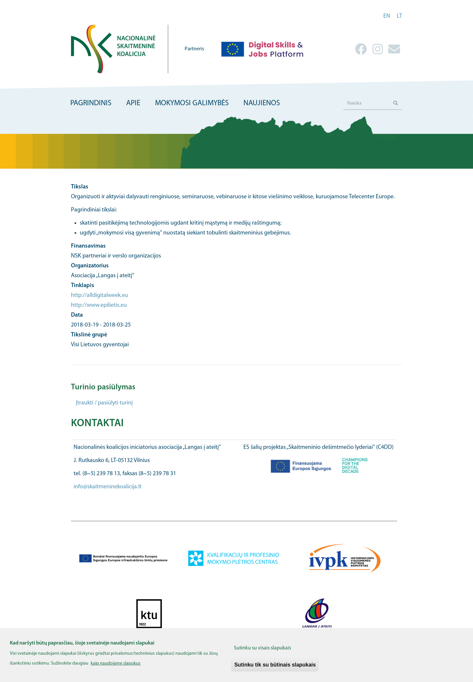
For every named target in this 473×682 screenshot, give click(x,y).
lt (399, 16)
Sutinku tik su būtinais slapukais (275, 668)
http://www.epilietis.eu (99, 305)
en (386, 16)
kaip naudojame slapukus (116, 667)
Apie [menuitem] (133, 103)
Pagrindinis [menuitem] (90, 103)
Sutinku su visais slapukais (262, 652)
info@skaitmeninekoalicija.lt (108, 487)
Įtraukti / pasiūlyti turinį (104, 403)
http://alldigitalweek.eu (99, 295)
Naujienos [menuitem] (261, 103)
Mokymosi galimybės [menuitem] (192, 103)
